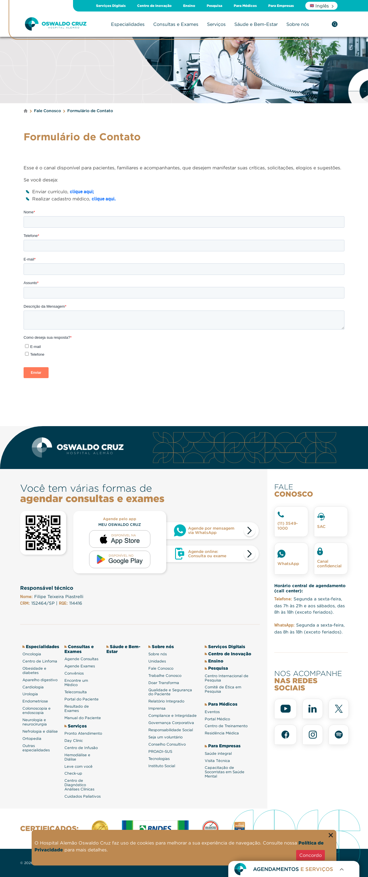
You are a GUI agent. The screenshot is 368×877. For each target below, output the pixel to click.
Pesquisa (214, 5)
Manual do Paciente (82, 718)
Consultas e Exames (175, 24)
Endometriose (35, 701)
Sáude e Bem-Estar (256, 24)
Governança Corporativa (171, 723)
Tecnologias (159, 759)
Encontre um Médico (76, 682)
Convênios (74, 673)
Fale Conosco (160, 668)
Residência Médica (222, 733)
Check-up (73, 773)
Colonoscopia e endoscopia (36, 710)
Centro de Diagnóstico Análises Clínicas (79, 784)
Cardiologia (33, 687)
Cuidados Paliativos (82, 796)
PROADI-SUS (160, 751)
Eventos (212, 712)
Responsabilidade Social (170, 730)
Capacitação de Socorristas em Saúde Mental (224, 771)
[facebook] (285, 735)
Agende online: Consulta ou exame (207, 553)
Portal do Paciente (81, 699)
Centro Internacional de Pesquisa (226, 678)
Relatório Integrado (166, 701)
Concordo (310, 855)
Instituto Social (161, 766)
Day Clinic (73, 740)
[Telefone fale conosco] (291, 521)
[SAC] (331, 521)
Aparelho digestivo (39, 680)
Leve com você (78, 766)
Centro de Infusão (81, 748)
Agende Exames (79, 666)
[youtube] (285, 709)
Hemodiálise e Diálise (77, 757)
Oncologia (31, 654)
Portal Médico (217, 719)
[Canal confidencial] (331, 559)
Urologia (30, 694)
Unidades (157, 661)
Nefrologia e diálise (40, 731)
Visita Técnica (217, 761)
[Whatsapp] (291, 559)
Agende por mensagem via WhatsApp (211, 530)
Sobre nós (297, 24)
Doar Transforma (163, 683)
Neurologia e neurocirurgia (34, 722)
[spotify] (339, 735)
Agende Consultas (81, 659)
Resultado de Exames (76, 708)
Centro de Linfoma (39, 661)
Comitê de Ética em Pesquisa (223, 689)
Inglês (319, 5)
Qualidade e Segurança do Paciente (170, 692)
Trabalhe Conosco (164, 675)
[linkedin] (312, 709)
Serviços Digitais (111, 5)
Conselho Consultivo (167, 744)
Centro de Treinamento (226, 726)
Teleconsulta (75, 692)
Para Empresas (281, 5)
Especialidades (128, 24)
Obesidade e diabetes (34, 670)
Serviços (216, 24)
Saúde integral (218, 753)
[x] (339, 709)
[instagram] (312, 735)
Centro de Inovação (154, 5)
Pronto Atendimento (83, 733)
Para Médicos (245, 5)
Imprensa (157, 708)
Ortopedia (31, 738)
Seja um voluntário (165, 737)
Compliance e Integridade (172, 715)
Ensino (189, 5)
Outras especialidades (36, 748)
